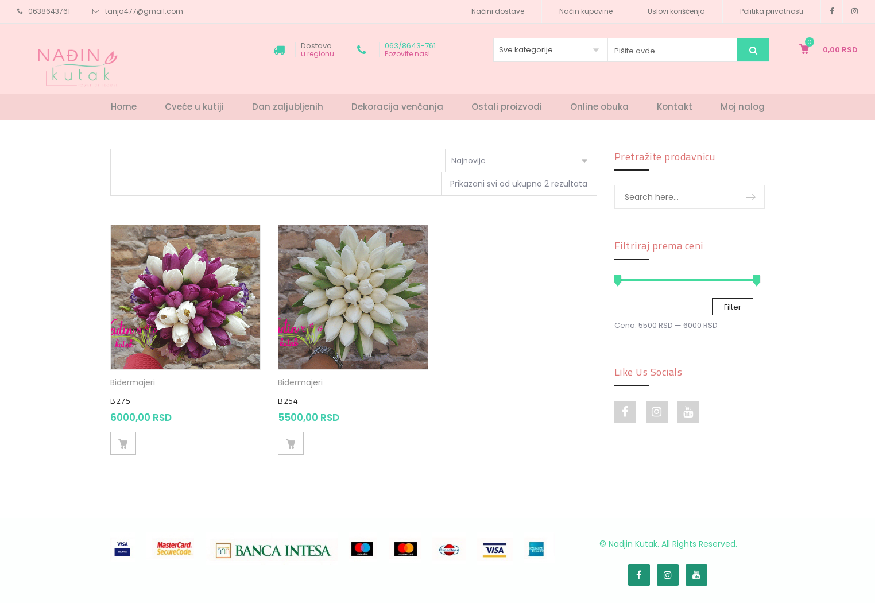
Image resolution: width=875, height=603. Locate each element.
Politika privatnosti (771, 11)
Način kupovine (586, 11)
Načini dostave (497, 11)
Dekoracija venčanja (397, 106)
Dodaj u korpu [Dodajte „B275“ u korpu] (123, 443)
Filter (732, 307)
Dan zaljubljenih (287, 106)
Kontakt (674, 106)
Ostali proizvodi (506, 106)
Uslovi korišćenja (676, 11)
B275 (120, 400)
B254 (288, 400)
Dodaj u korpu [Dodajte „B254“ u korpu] (291, 443)
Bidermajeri (132, 382)
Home (124, 106)
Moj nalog (743, 106)
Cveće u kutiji (194, 106)
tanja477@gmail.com (144, 11)
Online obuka (599, 106)
